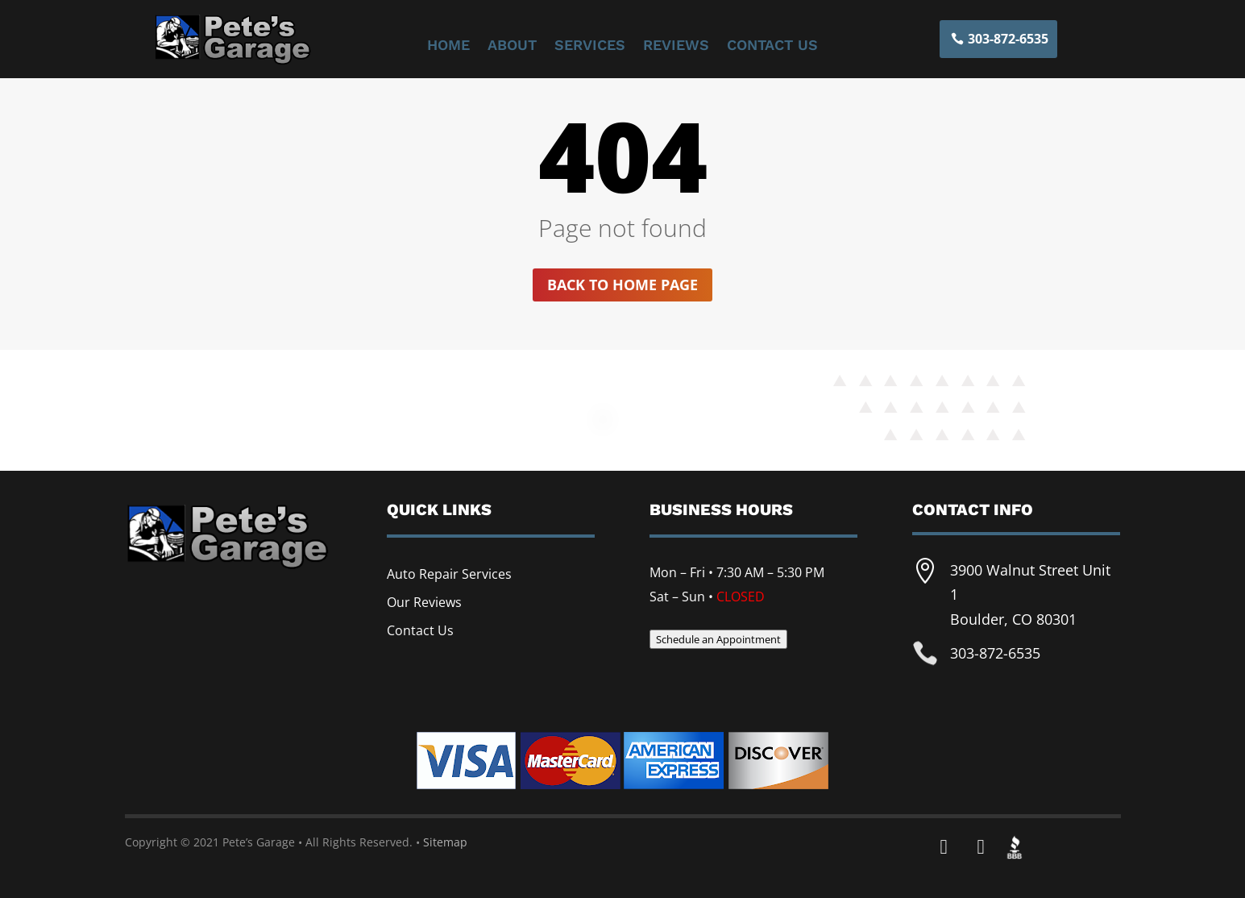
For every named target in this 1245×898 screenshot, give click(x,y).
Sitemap (445, 842)
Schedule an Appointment (718, 639)
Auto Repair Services (449, 574)
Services (589, 46)
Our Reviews (424, 602)
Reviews (676, 46)
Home (448, 46)
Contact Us (772, 46)
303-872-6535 (1008, 39)
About (512, 46)
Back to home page (622, 284)
